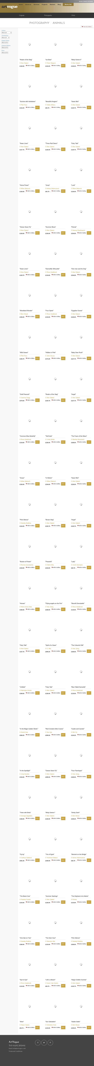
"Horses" (22, 603)
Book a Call (68, 4)
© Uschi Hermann (77, 565)
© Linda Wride (50, 439)
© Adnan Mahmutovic (52, 188)
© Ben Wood (24, 314)
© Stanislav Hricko (25, 690)
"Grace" (22, 478)
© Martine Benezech (77, 439)
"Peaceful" (48, 561)
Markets (52, 4)
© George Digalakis (26, 816)
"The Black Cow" (25, 896)
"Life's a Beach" (50, 980)
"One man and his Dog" (78, 269)
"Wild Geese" (24, 352)
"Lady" (73, 561)
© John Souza (49, 356)
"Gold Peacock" (25, 394)
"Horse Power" (24, 185)
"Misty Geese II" (76, 60)
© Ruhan (74, 899)
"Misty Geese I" (50, 812)
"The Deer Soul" (50, 938)
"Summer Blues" (50, 227)
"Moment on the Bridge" (79, 854)
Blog (59, 4)
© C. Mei (48, 648)
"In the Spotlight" (25, 770)
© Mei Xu (74, 732)
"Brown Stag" (49, 520)
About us (28, 4)
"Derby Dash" (75, 812)
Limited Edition (6, 45)
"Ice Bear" (48, 60)
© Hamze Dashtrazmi (78, 230)
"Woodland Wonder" (26, 310)
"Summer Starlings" (51, 896)
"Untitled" (23, 687)
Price (3, 50)
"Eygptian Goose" (77, 310)
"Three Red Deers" (51, 143)
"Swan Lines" (24, 143)
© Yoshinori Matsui (51, 858)
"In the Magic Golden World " (29, 729)
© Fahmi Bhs (49, 565)
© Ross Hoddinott (51, 272)
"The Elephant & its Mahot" (80, 896)
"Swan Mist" (75, 101)
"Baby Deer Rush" (77, 352)
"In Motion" (48, 478)
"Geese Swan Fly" (25, 227)
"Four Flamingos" (76, 770)
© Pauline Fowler (25, 899)
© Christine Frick (50, 1025)
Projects (44, 4)
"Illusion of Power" (25, 561)
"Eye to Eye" (24, 980)
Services (36, 4)
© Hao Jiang (49, 607)
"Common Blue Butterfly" (28, 436)
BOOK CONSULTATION (86, 1)
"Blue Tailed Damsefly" (78, 687)
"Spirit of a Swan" (51, 645)
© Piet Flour (23, 105)
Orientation (5, 35)
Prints (73, 15)
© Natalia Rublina (25, 523)
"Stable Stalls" (75, 1021)
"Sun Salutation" (50, 1021)
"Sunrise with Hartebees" (28, 101)
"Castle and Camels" (77, 729)
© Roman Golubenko (26, 565)
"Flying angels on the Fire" (53, 603)
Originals (21, 15)
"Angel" (73, 394)
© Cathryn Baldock (26, 858)
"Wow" (22, 1021)
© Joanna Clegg (25, 397)
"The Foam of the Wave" (79, 436)
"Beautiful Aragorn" (51, 101)
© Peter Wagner (50, 63)
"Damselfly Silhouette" (52, 269)
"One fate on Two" (25, 938)
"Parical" (74, 227)
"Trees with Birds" (25, 812)
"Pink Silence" (24, 520)
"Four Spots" (49, 310)
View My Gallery (86, 26)
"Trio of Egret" (49, 854)
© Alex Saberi (24, 63)
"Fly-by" (22, 854)
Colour (3, 30)
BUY (37, 65)
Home (21, 4)
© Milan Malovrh (25, 188)
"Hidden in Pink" (50, 352)
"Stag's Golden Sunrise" (79, 980)
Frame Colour (5, 40)
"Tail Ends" (48, 436)
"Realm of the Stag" (26, 60)
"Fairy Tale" (74, 143)
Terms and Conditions (15, 1051)
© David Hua (24, 732)
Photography (48, 15)
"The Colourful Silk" (77, 645)
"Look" (73, 185)
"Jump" (47, 185)
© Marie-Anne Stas (26, 607)
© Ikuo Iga (48, 732)
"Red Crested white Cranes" (54, 729)
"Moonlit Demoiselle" (77, 603)
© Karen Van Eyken (51, 983)
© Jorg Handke (24, 774)
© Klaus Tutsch (24, 1025)
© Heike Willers (50, 105)
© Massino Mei (50, 941)
